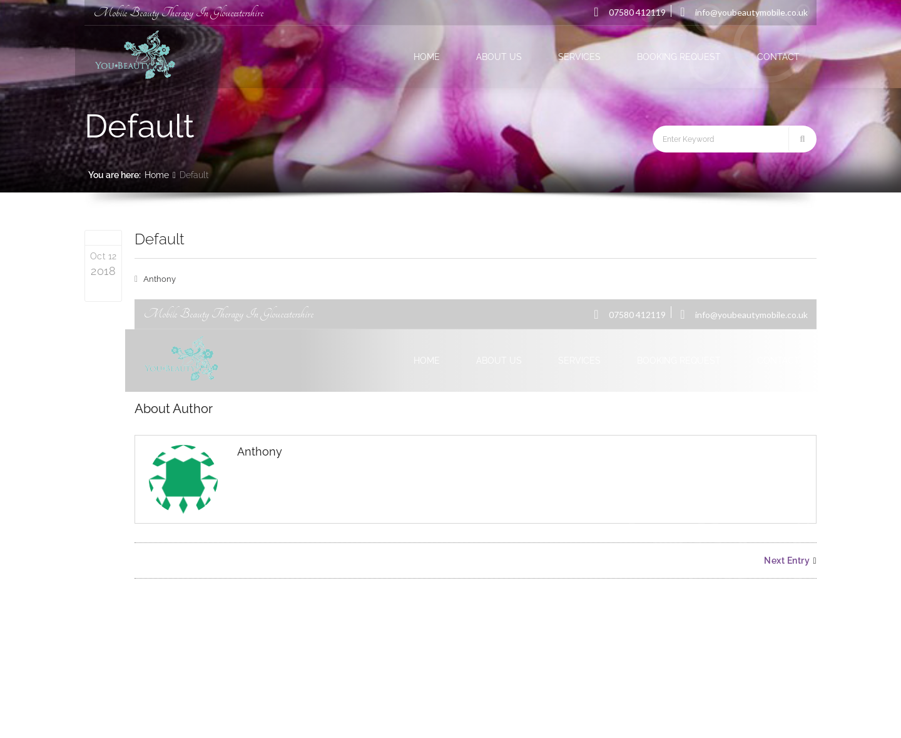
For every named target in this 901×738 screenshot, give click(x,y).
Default (160, 239)
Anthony (159, 279)
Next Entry (790, 561)
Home (157, 175)
